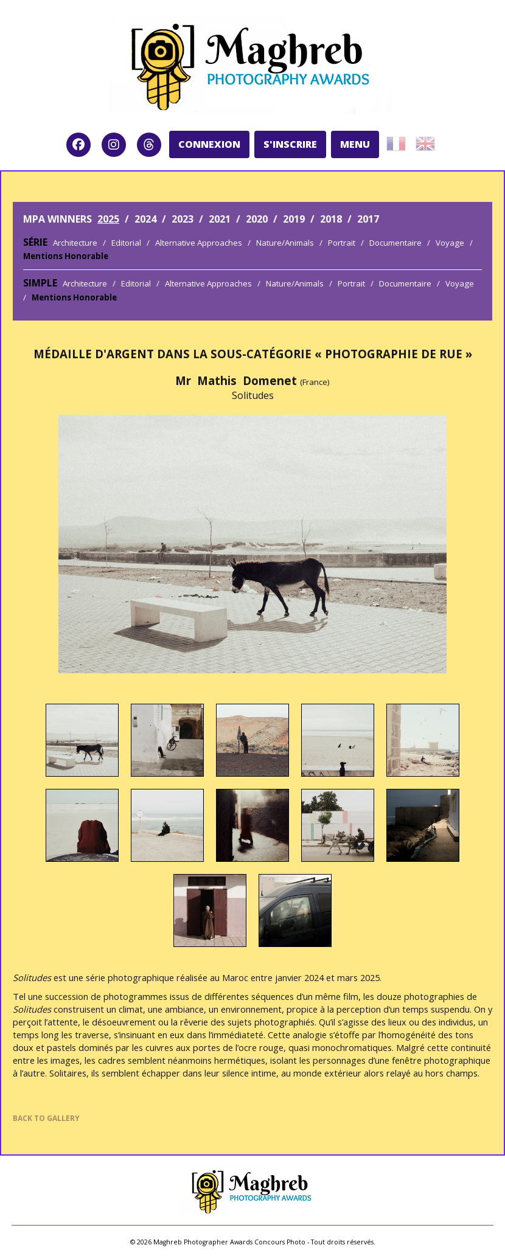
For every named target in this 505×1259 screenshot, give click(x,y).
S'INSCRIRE (290, 144)
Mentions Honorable (65, 256)
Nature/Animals (285, 242)
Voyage (450, 242)
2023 (182, 219)
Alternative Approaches (198, 242)
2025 (108, 219)
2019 (294, 219)
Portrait (341, 242)
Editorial (126, 242)
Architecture (75, 242)
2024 (145, 219)
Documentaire (395, 242)
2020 (257, 219)
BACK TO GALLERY (46, 1118)
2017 (368, 219)
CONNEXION (209, 144)
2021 (220, 219)
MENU (355, 144)
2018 (331, 219)
